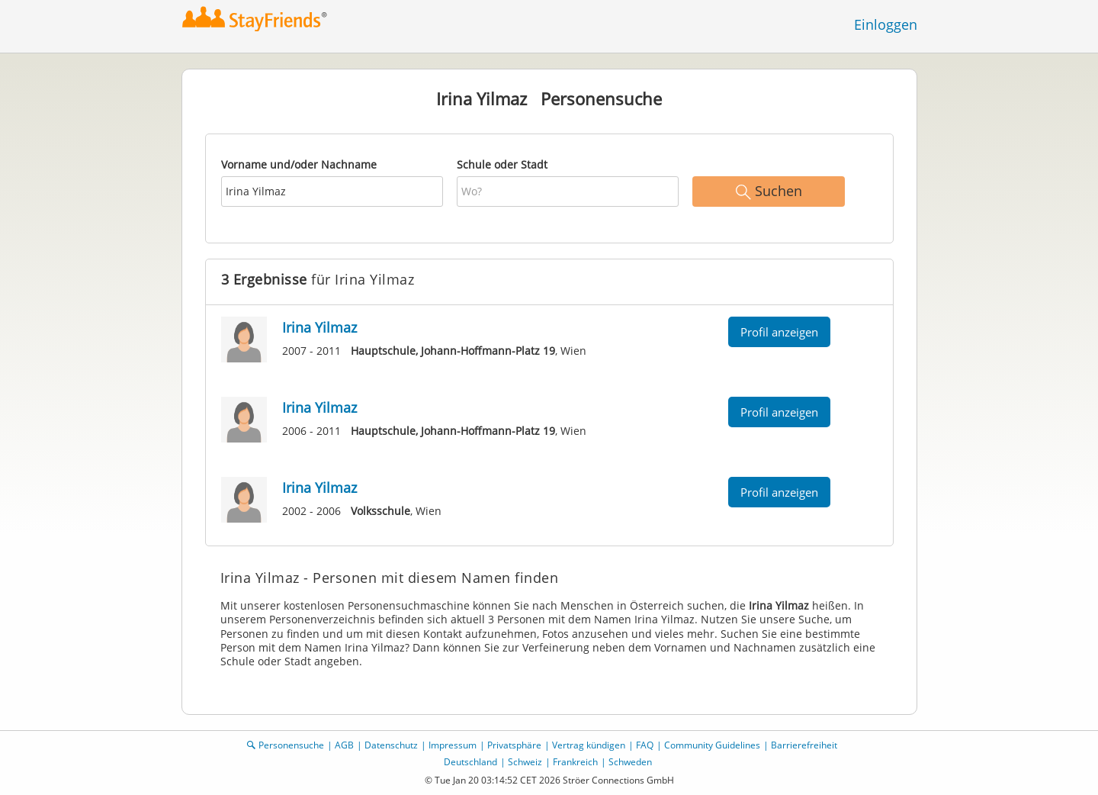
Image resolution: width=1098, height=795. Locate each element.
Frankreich (575, 761)
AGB (344, 745)
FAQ (644, 745)
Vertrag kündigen (588, 745)
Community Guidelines (712, 745)
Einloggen (885, 24)
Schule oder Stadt (502, 164)
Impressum (453, 745)
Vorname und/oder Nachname (299, 164)
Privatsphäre (514, 745)
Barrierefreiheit (804, 745)
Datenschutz (391, 745)
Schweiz (525, 761)
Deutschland (470, 761)
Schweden (630, 761)
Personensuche (291, 745)
